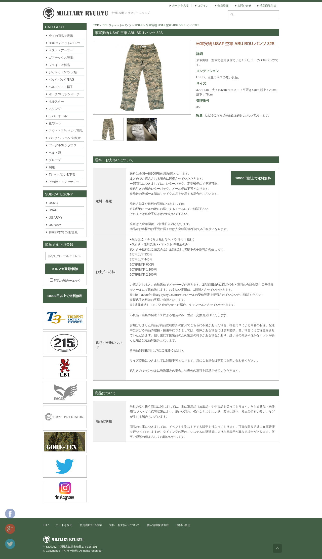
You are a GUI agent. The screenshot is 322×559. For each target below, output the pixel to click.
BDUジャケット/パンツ (64, 43)
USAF (53, 210)
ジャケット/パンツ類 (63, 72)
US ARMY (55, 217)
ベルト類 (55, 152)
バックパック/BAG (61, 79)
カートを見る (180, 5)
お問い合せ (244, 5)
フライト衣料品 (59, 65)
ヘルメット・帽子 (61, 87)
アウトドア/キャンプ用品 (66, 131)
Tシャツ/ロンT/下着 (62, 174)
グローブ (55, 160)
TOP (96, 25)
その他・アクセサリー (64, 182)
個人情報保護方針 (158, 525)
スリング (55, 109)
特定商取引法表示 (91, 525)
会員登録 (222, 5)
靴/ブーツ (55, 123)
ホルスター (56, 101)
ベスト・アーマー (61, 50)
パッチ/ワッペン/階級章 (65, 138)
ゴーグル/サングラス (63, 145)
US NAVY (55, 225)
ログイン (203, 5)
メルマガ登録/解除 (64, 269)
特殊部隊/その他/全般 (63, 232)
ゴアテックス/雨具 (61, 57)
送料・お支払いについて (124, 525)
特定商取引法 (268, 5)
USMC (53, 203)
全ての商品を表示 (61, 36)
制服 (52, 167)
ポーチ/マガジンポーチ (64, 94)
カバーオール (58, 116)
